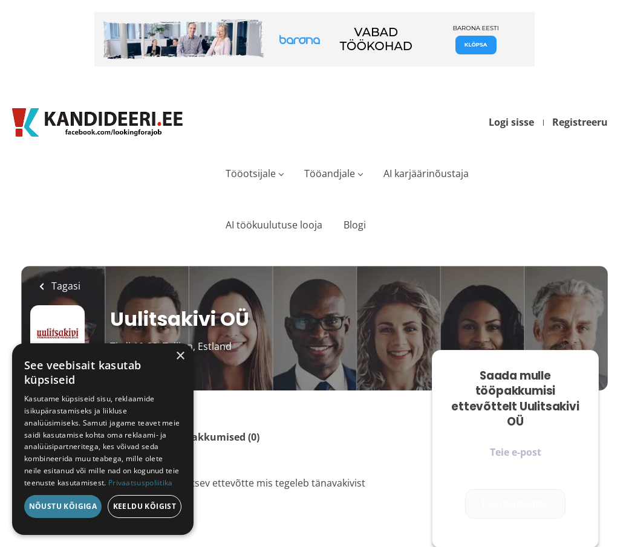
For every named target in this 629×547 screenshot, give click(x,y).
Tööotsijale (251, 173)
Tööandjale (329, 173)
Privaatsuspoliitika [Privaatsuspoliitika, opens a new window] (140, 482)
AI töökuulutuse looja (274, 225)
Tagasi (64, 286)
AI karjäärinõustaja (426, 173)
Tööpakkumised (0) (213, 437)
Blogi (355, 225)
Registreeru (580, 122)
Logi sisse (511, 122)
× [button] (179, 356)
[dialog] (103, 439)
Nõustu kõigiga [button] (63, 506)
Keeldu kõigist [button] (145, 506)
